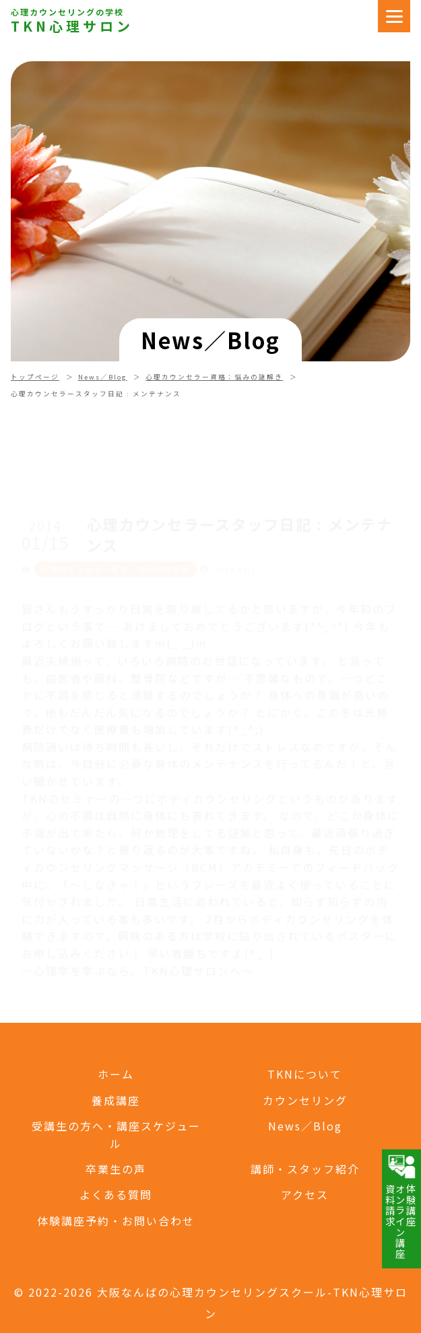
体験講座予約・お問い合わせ (116, 1221)
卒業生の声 (116, 1169)
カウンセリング (305, 1100)
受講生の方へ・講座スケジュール (116, 1134)
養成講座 (116, 1100)
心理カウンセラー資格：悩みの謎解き (214, 377)
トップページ (35, 377)
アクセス (305, 1194)
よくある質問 (115, 1194)
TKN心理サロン (72, 26)
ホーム (116, 1074)
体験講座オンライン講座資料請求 (400, 1206)
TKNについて (304, 1074)
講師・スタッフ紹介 (305, 1169)
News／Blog (102, 377)
